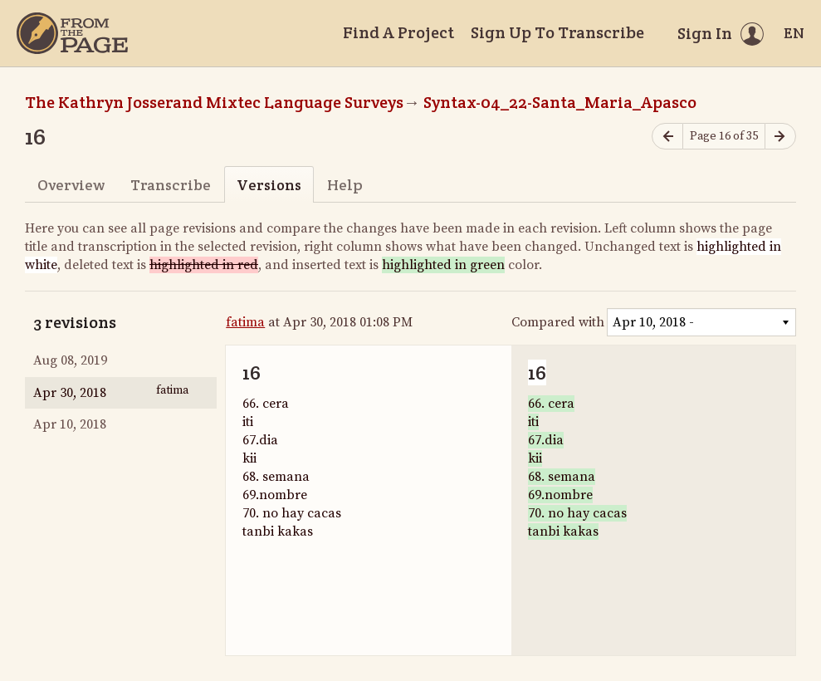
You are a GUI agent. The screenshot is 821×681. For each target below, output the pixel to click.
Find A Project (398, 32)
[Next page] (780, 136)
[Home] (72, 33)
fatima (245, 322)
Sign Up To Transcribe (557, 32)
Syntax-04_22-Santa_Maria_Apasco (559, 102)
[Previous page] (667, 136)
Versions (269, 184)
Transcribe (170, 184)
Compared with (557, 322)
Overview (71, 184)
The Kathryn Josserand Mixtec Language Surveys (214, 102)
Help (345, 184)
